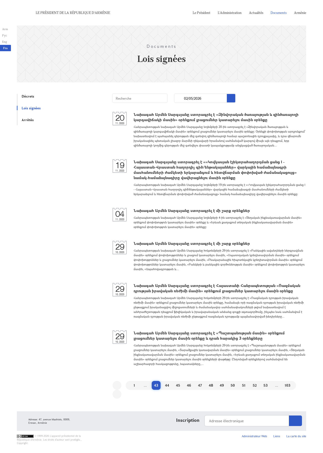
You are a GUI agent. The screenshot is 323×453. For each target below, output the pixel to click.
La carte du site (296, 436)
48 (211, 385)
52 (255, 385)
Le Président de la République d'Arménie (73, 12)
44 (167, 385)
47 (200, 385)
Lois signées (31, 108)
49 (222, 385)
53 (265, 385)
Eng (4, 42)
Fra (5, 48)
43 (156, 385)
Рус (4, 35)
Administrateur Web (254, 436)
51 (244, 385)
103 (287, 385)
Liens (276, 436)
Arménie (300, 12)
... (179, 98)
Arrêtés (28, 120)
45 (178, 385)
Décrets (28, 96)
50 (233, 385)
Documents (279, 12)
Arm (5, 29)
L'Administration (230, 12)
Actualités (256, 12)
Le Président (201, 12)
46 (189, 385)
